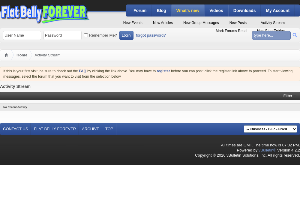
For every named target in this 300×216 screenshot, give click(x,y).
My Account (278, 10)
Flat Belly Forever (55, 129)
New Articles (163, 23)
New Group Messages (201, 23)
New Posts (238, 23)
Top (109, 129)
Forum (140, 10)
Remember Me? (100, 35)
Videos (216, 10)
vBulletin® (267, 150)
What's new (187, 10)
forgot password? (151, 35)
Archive (90, 129)
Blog (161, 10)
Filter (288, 96)
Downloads (244, 10)
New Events (132, 23)
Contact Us (15, 129)
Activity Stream (273, 23)
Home (21, 55)
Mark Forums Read (231, 31)
